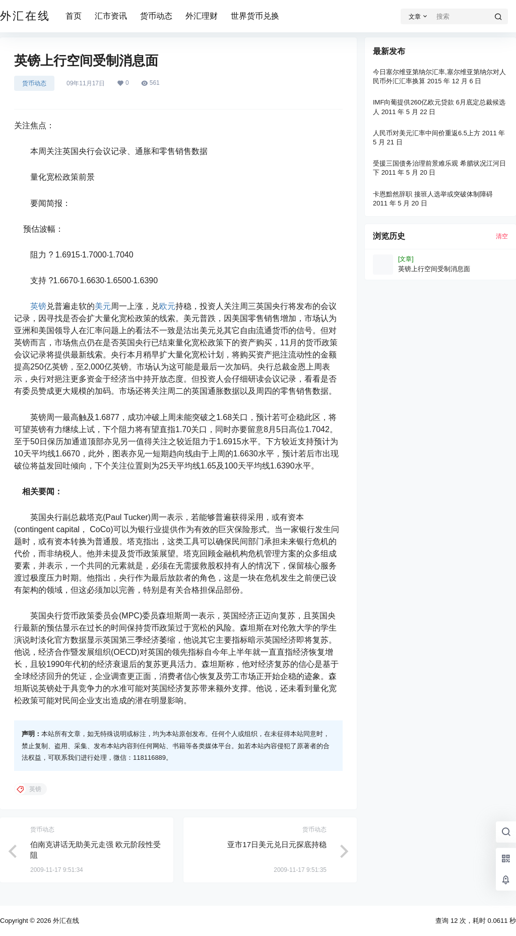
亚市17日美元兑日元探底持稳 (277, 844)
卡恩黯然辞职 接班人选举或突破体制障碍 (433, 194)
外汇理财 (201, 16)
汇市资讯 (111, 16)
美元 (103, 306)
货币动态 (156, 16)
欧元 (167, 306)
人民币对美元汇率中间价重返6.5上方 (426, 133)
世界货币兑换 (255, 16)
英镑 (38, 306)
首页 (74, 16)
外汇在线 (65, 920)
